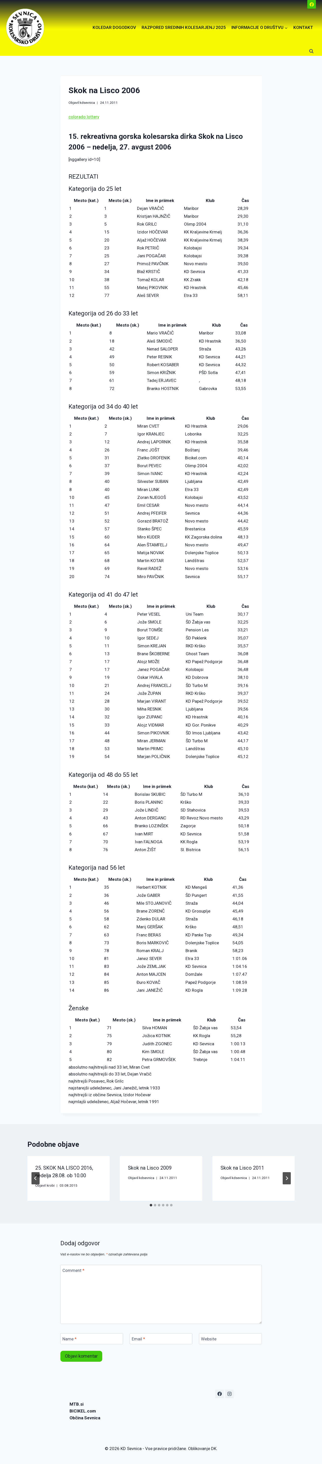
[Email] (161, 1338)
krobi (51, 1185)
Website (208, 1338)
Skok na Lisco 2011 (242, 1168)
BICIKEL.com (83, 1410)
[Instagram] (229, 1394)
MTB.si (76, 1404)
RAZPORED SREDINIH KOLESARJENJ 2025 (184, 27)
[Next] (287, 1178)
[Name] (91, 1338)
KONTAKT (303, 27)
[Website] (230, 1338)
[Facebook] (311, 4)
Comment (73, 1270)
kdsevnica (87, 102)
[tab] (151, 1205)
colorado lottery (84, 116)
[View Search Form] (311, 51)
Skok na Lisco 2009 (150, 1168)
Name (69, 1338)
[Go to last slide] (35, 1178)
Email (138, 1338)
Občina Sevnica (85, 1417)
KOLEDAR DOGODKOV (114, 27)
